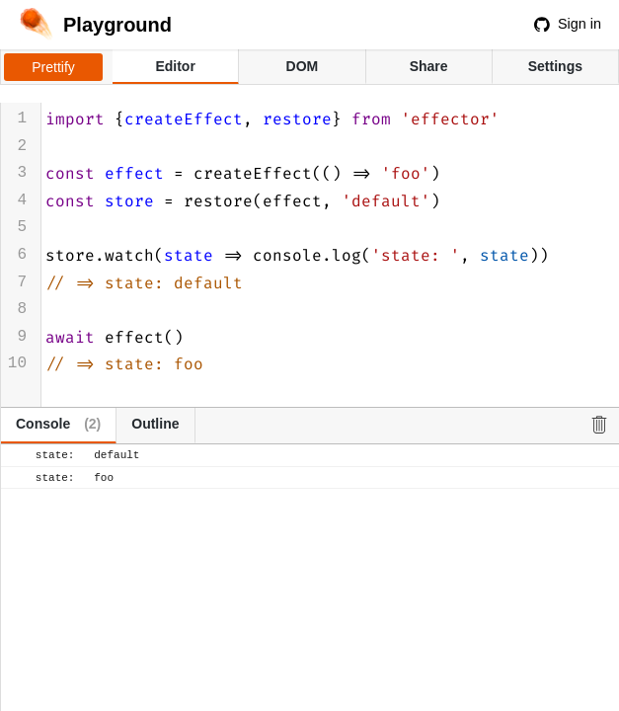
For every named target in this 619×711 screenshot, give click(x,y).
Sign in (567, 24)
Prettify (53, 67)
